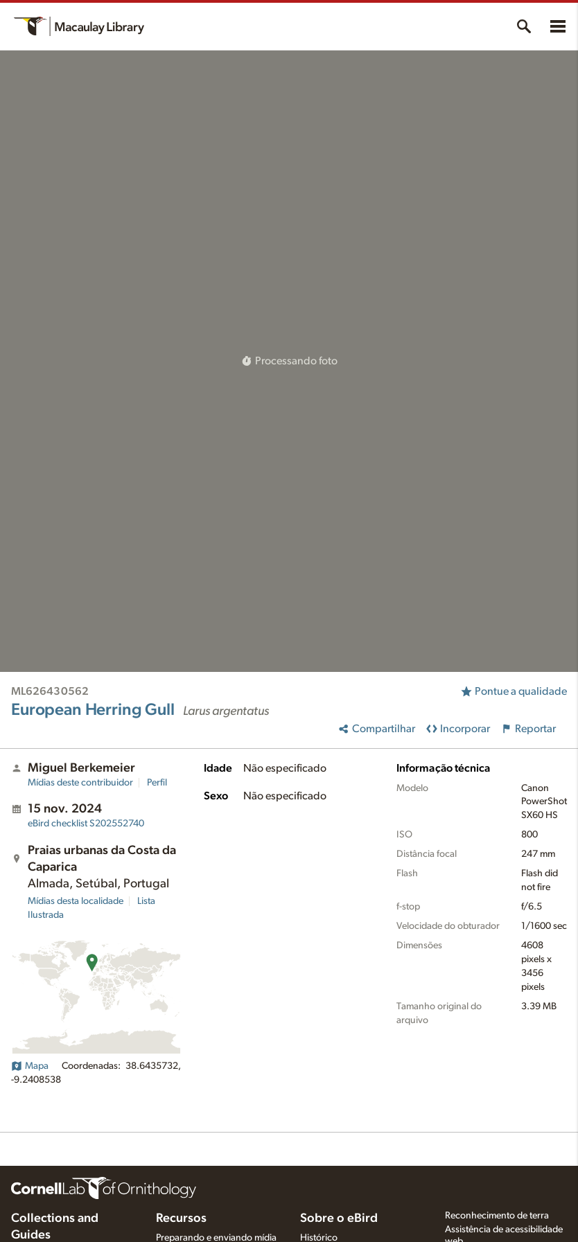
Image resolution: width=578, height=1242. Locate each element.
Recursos (181, 1218)
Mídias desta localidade (75, 901)
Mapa (30, 1066)
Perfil (157, 783)
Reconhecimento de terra (497, 1216)
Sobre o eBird (339, 1218)
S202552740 (86, 823)
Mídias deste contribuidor (80, 783)
